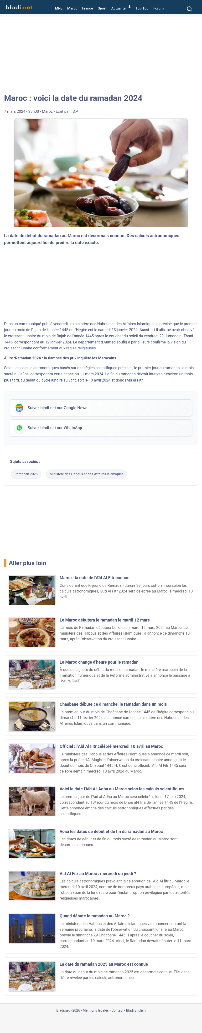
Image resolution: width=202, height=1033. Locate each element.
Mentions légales (96, 1011)
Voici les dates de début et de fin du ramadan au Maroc (111, 831)
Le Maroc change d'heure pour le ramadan (99, 662)
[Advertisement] (101, 54)
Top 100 (142, 8)
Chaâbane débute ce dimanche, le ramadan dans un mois (113, 704)
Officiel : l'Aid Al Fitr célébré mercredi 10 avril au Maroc (111, 746)
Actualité (118, 8)
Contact (117, 1011)
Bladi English (136, 1011)
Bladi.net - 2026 (68, 1011)
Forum (158, 8)
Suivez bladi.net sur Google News (57, 408)
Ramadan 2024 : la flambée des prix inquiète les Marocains (65, 358)
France (87, 8)
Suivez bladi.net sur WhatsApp (55, 428)
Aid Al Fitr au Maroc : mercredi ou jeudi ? (98, 873)
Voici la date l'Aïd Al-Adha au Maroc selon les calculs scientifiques (122, 789)
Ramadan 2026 (26, 474)
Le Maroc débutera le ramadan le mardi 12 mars (105, 620)
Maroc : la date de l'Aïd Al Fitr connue (94, 577)
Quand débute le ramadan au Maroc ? (95, 916)
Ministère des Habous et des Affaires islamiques (87, 474)
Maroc (72, 8)
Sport (102, 8)
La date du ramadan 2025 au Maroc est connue (104, 964)
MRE (58, 8)
